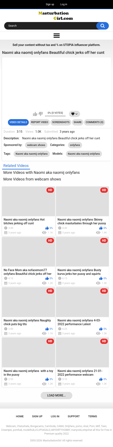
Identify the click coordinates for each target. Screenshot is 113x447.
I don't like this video (40, 114)
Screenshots (61, 122)
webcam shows (36, 145)
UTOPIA (68, 45)
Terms (92, 416)
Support (74, 416)
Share (78, 122)
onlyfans (75, 145)
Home (20, 416)
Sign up (50, 4)
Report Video (39, 122)
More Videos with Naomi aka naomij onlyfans (41, 172)
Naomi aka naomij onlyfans (32, 153)
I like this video (35, 114)
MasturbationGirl (52, 440)
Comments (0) (94, 122)
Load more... (56, 395)
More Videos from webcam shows (32, 179)
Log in (63, 4)
